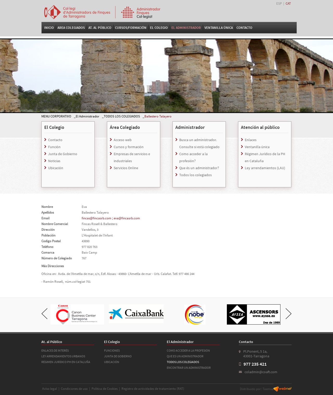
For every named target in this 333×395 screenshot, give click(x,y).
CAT (288, 3)
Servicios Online (126, 168)
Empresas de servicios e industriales (132, 157)
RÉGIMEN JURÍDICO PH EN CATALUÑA (65, 362)
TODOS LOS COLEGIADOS (122, 116)
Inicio (49, 27)
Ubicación (55, 168)
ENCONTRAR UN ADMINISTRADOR (189, 368)
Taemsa (267, 389)
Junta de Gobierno (62, 154)
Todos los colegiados (195, 175)
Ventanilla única (257, 146)
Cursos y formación (129, 146)
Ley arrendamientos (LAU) (265, 168)
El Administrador (186, 27)
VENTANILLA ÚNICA (218, 27)
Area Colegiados (71, 27)
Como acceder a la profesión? (193, 157)
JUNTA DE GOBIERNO (118, 356)
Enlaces (251, 139)
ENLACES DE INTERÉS (55, 350)
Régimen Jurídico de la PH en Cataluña (265, 157)
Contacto (244, 27)
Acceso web (123, 139)
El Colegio (159, 27)
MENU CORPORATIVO (56, 116)
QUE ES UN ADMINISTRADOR (185, 356)
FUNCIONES (112, 350)
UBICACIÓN (111, 362)
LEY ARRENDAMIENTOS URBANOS (63, 356)
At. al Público (99, 27)
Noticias (54, 161)
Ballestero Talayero (157, 116)
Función (54, 146)
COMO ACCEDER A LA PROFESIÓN (188, 350)
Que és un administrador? (199, 168)
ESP (279, 3)
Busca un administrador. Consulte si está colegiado (199, 143)
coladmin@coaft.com (261, 372)
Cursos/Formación (130, 27)
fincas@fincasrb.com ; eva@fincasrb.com (111, 218)
